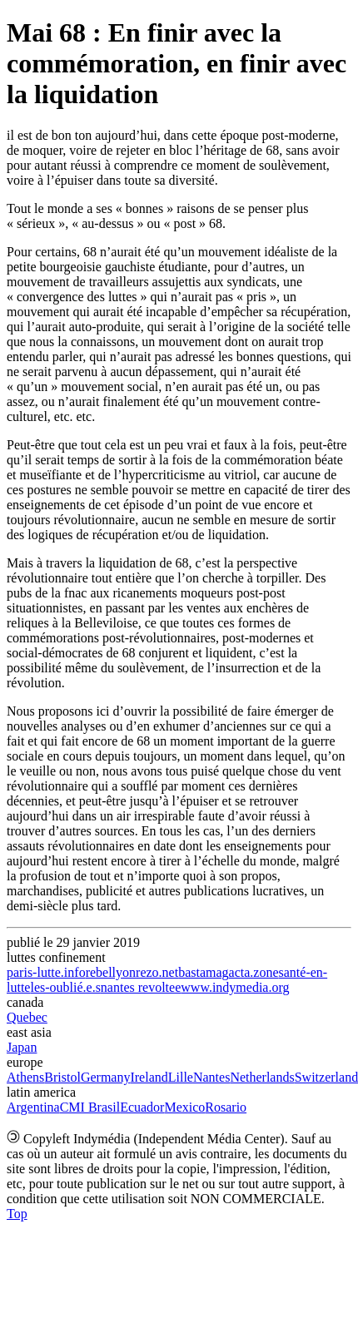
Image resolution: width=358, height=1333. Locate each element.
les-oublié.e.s (65, 987)
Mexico (184, 1107)
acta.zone (254, 972)
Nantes (211, 1077)
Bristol (62, 1077)
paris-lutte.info (46, 972)
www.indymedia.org (235, 987)
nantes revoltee (141, 987)
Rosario (225, 1107)
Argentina (33, 1107)
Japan (22, 1047)
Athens (25, 1077)
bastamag (203, 972)
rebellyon (111, 972)
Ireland (148, 1077)
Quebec (27, 1017)
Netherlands (262, 1077)
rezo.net (157, 972)
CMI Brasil (90, 1107)
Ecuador (142, 1107)
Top (17, 1214)
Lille (180, 1077)
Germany (106, 1077)
